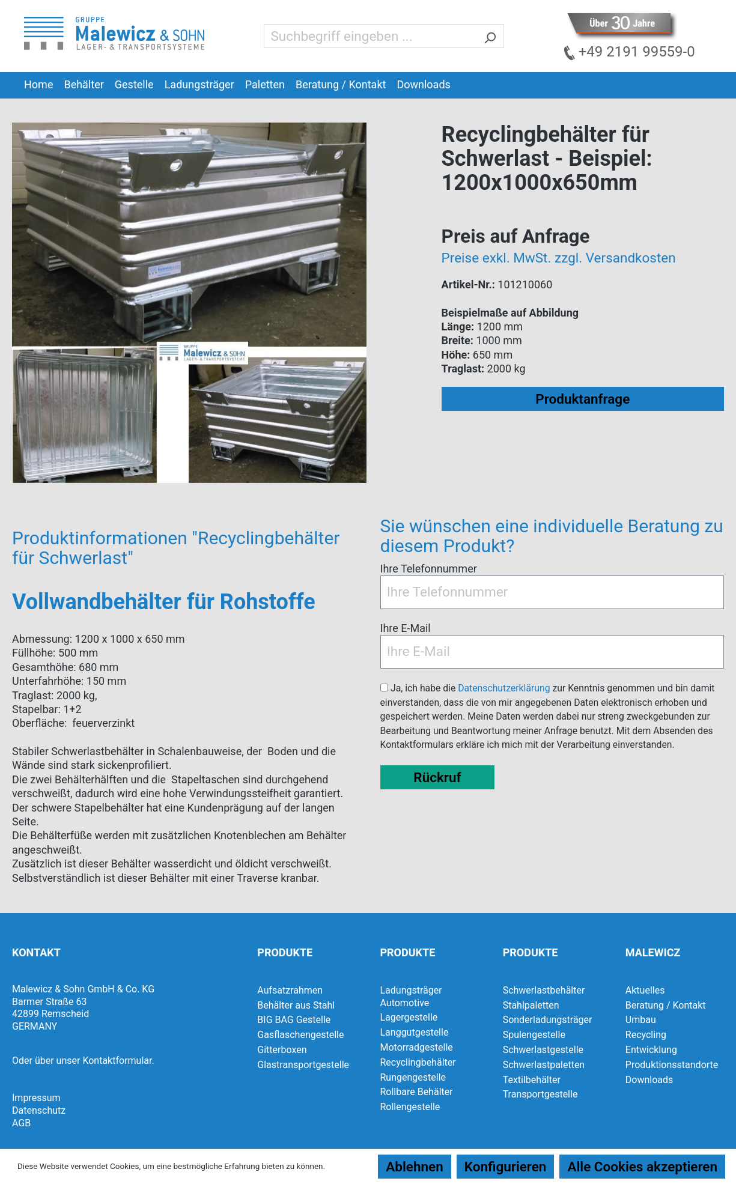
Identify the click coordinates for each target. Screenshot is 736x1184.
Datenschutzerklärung (504, 688)
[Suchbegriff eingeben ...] (370, 36)
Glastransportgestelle (303, 1064)
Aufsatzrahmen (290, 990)
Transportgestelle (540, 1094)
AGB (21, 1123)
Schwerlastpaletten (544, 1064)
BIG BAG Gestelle (293, 1019)
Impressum (36, 1098)
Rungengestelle (413, 1077)
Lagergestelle (408, 1017)
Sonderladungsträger (547, 1019)
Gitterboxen (281, 1049)
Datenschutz (38, 1110)
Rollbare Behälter (416, 1091)
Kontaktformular (116, 1060)
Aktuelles (645, 990)
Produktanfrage (582, 399)
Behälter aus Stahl (296, 1005)
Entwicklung (651, 1049)
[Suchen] (490, 36)
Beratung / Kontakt (665, 1005)
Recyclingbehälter (417, 1062)
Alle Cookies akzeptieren (642, 1166)
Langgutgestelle (414, 1032)
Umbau (640, 1019)
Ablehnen (414, 1166)
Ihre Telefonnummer (428, 568)
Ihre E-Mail (405, 628)
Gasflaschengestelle (300, 1034)
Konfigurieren (505, 1166)
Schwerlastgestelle (543, 1049)
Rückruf (437, 777)
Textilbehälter (532, 1079)
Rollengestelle (410, 1107)
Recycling (645, 1034)
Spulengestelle (534, 1034)
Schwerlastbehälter (544, 990)
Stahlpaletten (531, 1005)
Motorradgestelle (416, 1047)
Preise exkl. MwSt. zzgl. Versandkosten (559, 258)
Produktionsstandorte (672, 1064)
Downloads (649, 1079)
